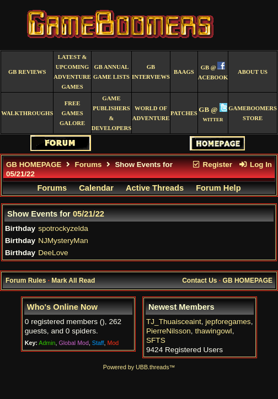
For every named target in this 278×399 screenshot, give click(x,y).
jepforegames (227, 321)
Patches (183, 113)
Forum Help (218, 188)
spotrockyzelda (63, 228)
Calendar (96, 188)
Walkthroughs (27, 113)
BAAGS (184, 72)
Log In (255, 164)
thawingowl (213, 331)
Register (211, 164)
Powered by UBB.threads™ (139, 367)
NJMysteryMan (63, 240)
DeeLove (53, 253)
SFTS (155, 340)
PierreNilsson (168, 331)
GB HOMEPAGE (33, 164)
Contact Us (199, 280)
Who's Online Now (62, 307)
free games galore (72, 113)
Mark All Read (73, 280)
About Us (253, 72)
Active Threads (155, 188)
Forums (88, 164)
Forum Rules (26, 280)
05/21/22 (88, 213)
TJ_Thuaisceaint (173, 321)
